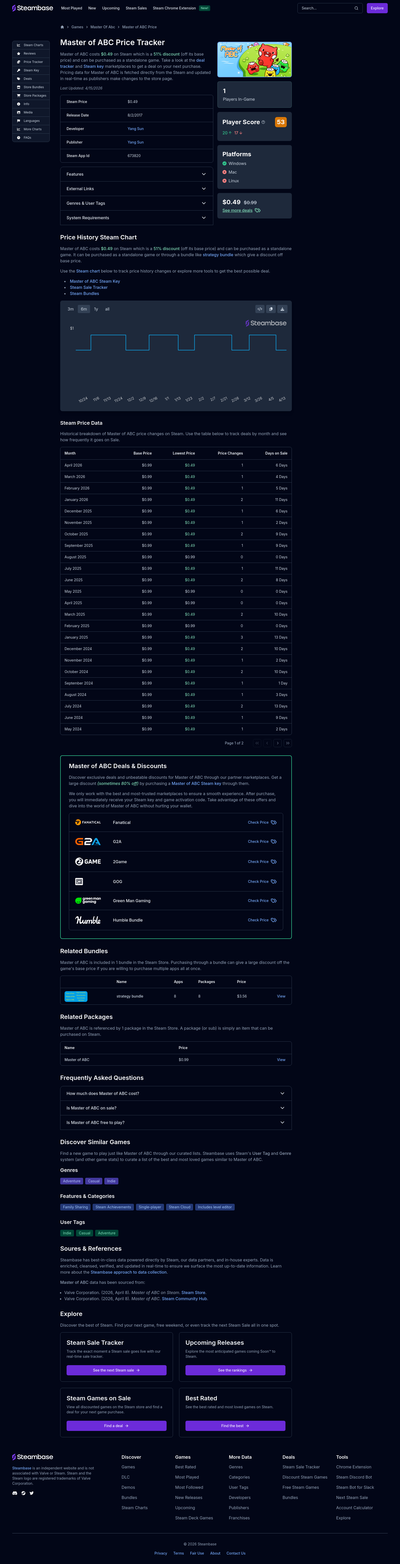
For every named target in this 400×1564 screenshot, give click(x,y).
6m (84, 309)
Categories (239, 1477)
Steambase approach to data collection (129, 1272)
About (215, 1553)
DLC (126, 1477)
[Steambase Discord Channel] (14, 1493)
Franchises (239, 1517)
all (107, 309)
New (92, 8)
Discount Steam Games (304, 1477)
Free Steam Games (300, 1487)
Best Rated (185, 1466)
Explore (377, 8)
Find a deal (116, 1426)
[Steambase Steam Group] (23, 1493)
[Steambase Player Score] (263, 122)
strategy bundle (218, 254)
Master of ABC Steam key (196, 783)
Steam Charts (135, 1507)
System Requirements (137, 218)
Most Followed (189, 1487)
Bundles (129, 1497)
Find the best (235, 1426)
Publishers (239, 1507)
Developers (240, 1497)
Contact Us (236, 1553)
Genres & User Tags (137, 203)
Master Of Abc (103, 27)
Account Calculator (354, 1507)
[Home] (62, 27)
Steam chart (88, 271)
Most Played (71, 8)
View (281, 996)
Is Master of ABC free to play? (176, 1122)
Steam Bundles (84, 293)
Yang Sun (136, 128)
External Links (137, 189)
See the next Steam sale (116, 1370)
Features (137, 174)
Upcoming (111, 8)
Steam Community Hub (184, 1298)
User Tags (238, 1487)
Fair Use (197, 1553)
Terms (178, 1553)
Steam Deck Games (194, 1517)
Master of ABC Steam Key (95, 281)
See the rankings (235, 1370)
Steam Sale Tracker (89, 287)
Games (77, 27)
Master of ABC (77, 1059)
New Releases (189, 1497)
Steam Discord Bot (354, 1477)
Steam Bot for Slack (355, 1487)
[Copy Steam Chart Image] (271, 309)
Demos (128, 1487)
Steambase (21, 1468)
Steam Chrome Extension (174, 8)
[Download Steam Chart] (282, 309)
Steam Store (193, 1292)
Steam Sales (136, 8)
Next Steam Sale (352, 1497)
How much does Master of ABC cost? (176, 1093)
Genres (236, 1466)
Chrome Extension (353, 1466)
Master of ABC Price (139, 27)
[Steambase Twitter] (32, 1493)
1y (96, 309)
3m (71, 309)
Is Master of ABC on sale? (176, 1108)
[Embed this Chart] (260, 309)
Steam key (93, 66)
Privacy (160, 1553)
